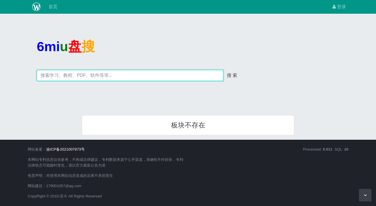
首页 (52, 6)
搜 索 (232, 75)
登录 (339, 6)
